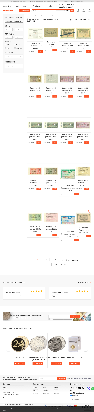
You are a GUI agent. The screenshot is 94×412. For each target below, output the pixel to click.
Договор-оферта (6, 405)
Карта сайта (56, 393)
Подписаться (75, 316)
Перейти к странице (70, 260)
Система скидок (18, 6)
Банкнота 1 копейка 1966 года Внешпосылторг (68, 44)
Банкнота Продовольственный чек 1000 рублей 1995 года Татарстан (70, 233)
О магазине (5, 6)
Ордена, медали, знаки (8, 390)
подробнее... (55, 1)
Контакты (58, 5)
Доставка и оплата (10, 6)
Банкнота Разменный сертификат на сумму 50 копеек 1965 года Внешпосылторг (84, 229)
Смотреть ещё (60, 265)
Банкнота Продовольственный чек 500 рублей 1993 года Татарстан (70, 187)
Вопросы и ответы (56, 391)
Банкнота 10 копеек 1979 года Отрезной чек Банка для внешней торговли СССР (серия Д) (35, 227)
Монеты (5, 387)
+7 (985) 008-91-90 (67, 5)
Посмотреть (19, 363)
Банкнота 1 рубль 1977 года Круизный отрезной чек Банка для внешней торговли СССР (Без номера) (51, 89)
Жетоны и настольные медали (9, 392)
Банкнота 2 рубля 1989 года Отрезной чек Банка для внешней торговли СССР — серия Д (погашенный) (51, 181)
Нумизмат (9, 10)
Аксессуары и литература (8, 396)
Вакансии (56, 389)
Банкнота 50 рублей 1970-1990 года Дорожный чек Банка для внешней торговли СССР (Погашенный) (35, 135)
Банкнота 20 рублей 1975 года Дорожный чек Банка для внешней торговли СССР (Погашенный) (67, 89)
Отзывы (46, 5)
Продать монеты (50, 6)
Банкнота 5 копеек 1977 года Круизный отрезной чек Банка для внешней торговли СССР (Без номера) (51, 227)
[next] (86, 351)
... (46, 259)
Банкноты (5, 389)
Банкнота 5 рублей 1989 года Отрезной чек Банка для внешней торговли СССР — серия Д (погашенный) (35, 181)
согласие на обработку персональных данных (62, 318)
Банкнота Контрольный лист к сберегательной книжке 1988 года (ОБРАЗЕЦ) (36, 44)
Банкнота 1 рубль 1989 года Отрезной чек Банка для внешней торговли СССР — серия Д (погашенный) (35, 89)
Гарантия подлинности (38, 6)
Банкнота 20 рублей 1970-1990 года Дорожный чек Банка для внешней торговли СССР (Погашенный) (83, 135)
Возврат (33, 5)
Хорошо (87, 409)
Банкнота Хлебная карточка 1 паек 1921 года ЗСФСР (51, 43)
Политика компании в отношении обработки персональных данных (25, 405)
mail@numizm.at (66, 7)
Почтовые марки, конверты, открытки (11, 394)
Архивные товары (6, 397)
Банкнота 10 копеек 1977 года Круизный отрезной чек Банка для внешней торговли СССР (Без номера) (83, 181)
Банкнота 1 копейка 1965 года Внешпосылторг (84, 44)
